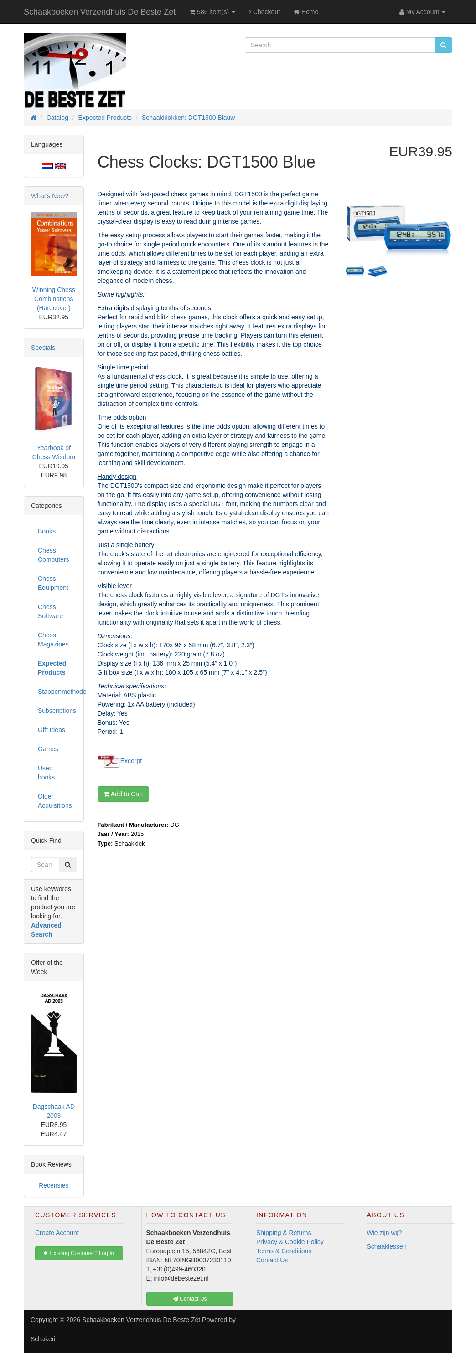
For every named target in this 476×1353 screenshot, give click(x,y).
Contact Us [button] (190, 1299)
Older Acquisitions (55, 801)
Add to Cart (123, 794)
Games (48, 749)
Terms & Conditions (283, 1251)
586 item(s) (212, 11)
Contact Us (272, 1260)
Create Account (57, 1232)
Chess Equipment (53, 583)
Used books (46, 772)
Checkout (264, 11)
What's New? (49, 196)
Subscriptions (57, 710)
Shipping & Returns (283, 1232)
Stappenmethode (57, 691)
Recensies (53, 1185)
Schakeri (43, 1339)
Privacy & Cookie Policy (290, 1241)
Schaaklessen (387, 1246)
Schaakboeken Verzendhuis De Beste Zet (100, 11)
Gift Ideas (51, 729)
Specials (43, 347)
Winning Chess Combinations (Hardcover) (53, 299)
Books (47, 531)
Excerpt (131, 760)
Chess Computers (53, 555)
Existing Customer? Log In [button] (79, 1253)
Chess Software (50, 611)
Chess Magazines (53, 639)
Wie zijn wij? (384, 1232)
